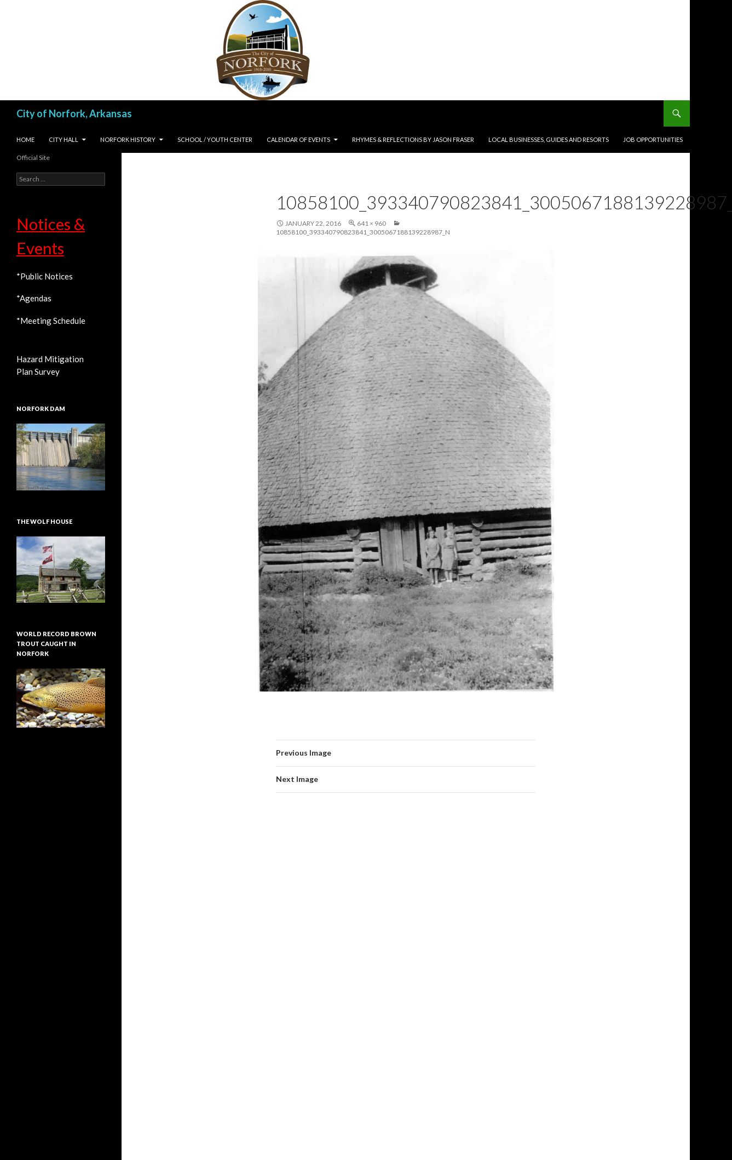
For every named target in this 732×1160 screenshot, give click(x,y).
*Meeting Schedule (50, 320)
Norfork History (127, 139)
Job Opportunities (653, 139)
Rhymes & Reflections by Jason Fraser (413, 139)
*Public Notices (44, 276)
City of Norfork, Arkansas (74, 113)
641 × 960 (371, 223)
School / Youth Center (214, 139)
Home (25, 139)
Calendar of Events (298, 139)
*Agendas (33, 298)
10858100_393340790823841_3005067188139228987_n (363, 232)
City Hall (63, 139)
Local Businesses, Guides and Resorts (548, 139)
